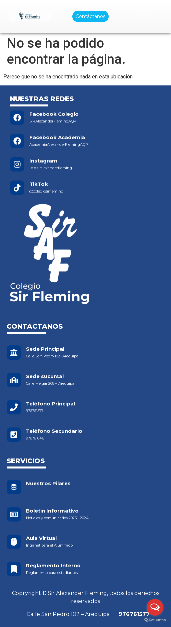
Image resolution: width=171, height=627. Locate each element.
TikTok (38, 184)
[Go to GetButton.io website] (155, 620)
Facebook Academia (57, 137)
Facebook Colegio (54, 114)
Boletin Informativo (52, 511)
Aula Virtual (41, 538)
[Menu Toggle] (143, 16)
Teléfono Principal (50, 403)
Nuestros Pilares (48, 483)
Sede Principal (45, 349)
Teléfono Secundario (54, 431)
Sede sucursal (45, 376)
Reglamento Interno (53, 565)
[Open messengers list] (155, 607)
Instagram (43, 161)
